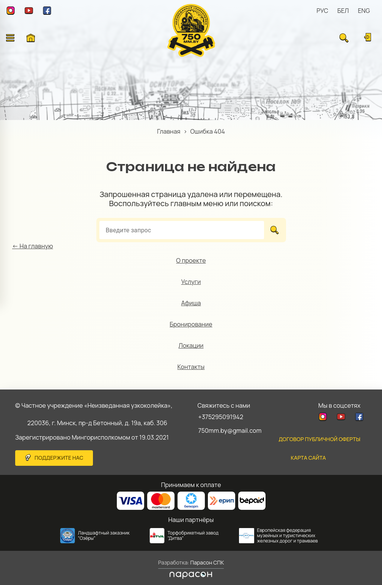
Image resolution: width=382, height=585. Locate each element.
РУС (323, 10)
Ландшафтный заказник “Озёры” (104, 535)
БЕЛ (343, 10)
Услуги (191, 282)
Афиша (191, 303)
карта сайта (308, 457)
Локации (190, 345)
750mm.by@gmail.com (230, 430)
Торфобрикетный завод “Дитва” (193, 535)
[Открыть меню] (10, 38)
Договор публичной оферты (319, 439)
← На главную (32, 246)
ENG (364, 10)
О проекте (191, 260)
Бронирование (191, 324)
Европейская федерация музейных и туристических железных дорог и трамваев (287, 535)
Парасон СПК (206, 562)
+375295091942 (221, 417)
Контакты (191, 367)
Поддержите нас (59, 457)
